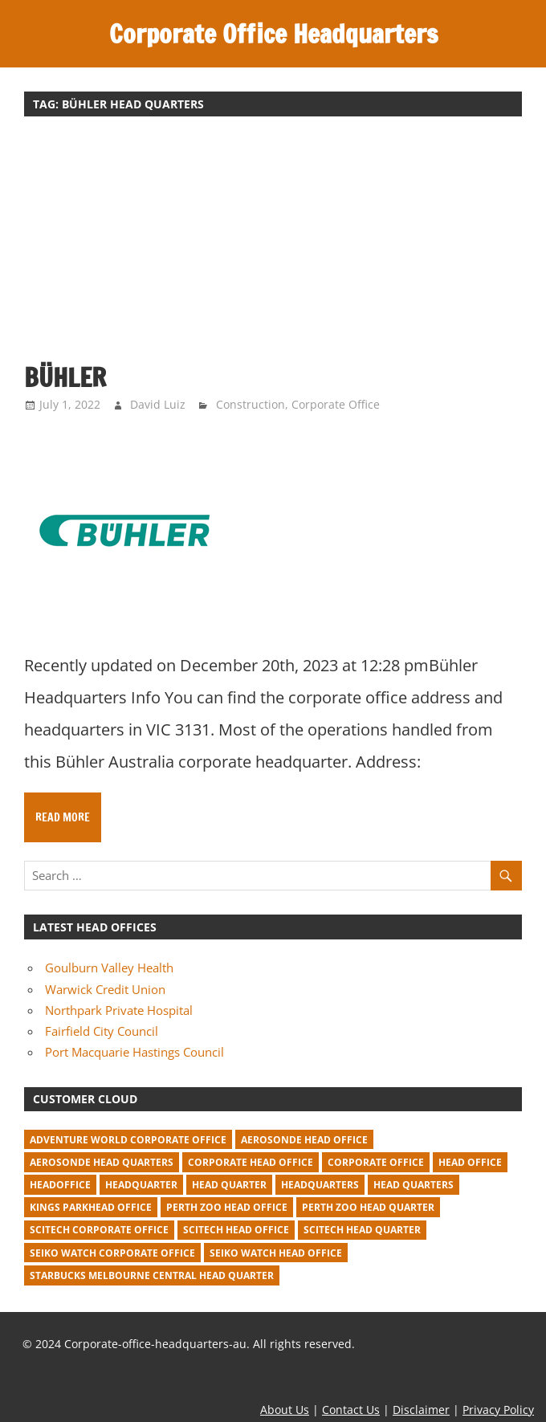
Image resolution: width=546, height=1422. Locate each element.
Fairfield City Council (101, 1031)
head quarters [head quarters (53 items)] (413, 1185)
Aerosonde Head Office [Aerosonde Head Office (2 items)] (304, 1140)
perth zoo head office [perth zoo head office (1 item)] (226, 1207)
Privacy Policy (498, 1409)
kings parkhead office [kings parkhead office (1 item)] (91, 1207)
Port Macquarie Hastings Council (134, 1052)
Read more (62, 817)
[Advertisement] (273, 247)
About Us (284, 1409)
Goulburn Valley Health (109, 968)
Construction (250, 404)
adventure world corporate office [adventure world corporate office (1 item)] (128, 1140)
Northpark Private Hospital (119, 1010)
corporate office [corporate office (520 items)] (376, 1162)
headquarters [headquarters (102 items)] (320, 1185)
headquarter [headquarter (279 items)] (141, 1185)
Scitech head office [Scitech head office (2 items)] (236, 1230)
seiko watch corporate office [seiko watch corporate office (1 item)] (112, 1253)
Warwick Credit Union (105, 989)
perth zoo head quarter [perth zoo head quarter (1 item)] (368, 1207)
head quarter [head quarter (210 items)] (229, 1185)
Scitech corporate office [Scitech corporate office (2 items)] (99, 1230)
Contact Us (351, 1409)
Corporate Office (335, 404)
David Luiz (157, 404)
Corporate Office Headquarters (273, 33)
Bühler (65, 377)
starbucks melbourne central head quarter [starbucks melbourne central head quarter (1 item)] (152, 1275)
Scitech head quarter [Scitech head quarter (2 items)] (362, 1230)
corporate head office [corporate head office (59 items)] (250, 1162)
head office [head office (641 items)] (470, 1162)
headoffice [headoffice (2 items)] (60, 1185)
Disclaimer (421, 1409)
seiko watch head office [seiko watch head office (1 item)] (276, 1253)
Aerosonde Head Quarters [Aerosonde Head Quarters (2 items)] (101, 1162)
